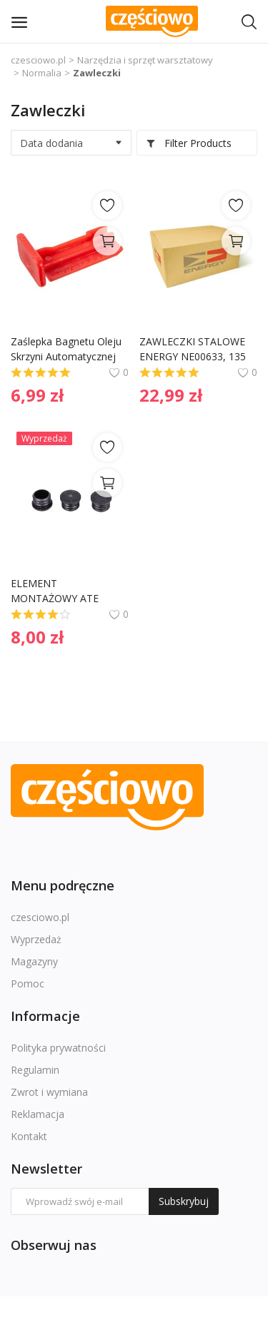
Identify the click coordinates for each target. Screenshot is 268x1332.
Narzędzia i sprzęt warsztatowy (145, 60)
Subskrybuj (184, 1201)
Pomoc (27, 983)
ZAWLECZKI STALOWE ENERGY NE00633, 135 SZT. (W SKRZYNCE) (194, 349)
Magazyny (34, 961)
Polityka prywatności (58, 1047)
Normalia (41, 72)
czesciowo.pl (38, 60)
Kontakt (29, 1136)
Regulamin (35, 1070)
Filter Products (189, 143)
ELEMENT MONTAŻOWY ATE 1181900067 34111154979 (56, 591)
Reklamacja (37, 1114)
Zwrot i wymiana (49, 1092)
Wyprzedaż (36, 939)
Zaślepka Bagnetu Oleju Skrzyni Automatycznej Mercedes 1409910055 (67, 349)
